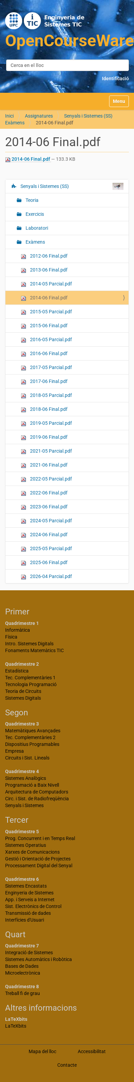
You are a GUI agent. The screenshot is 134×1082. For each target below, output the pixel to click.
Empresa (14, 751)
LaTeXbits (15, 1026)
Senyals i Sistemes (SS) (88, 116)
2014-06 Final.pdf (28, 159)
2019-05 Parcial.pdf (46, 423)
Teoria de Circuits (23, 691)
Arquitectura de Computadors (36, 792)
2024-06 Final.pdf (44, 535)
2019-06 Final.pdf (44, 437)
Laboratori (36, 228)
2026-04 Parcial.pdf (46, 576)
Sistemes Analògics (25, 778)
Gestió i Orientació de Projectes (38, 858)
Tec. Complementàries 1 (30, 677)
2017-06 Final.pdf (44, 381)
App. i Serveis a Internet (30, 899)
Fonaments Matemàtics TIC (34, 650)
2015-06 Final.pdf (44, 326)
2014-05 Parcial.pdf (46, 284)
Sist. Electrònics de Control (33, 906)
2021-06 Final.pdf (44, 465)
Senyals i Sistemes (24, 805)
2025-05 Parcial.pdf (46, 549)
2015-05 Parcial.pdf (46, 312)
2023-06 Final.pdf (44, 507)
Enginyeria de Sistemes (29, 892)
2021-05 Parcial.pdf (46, 451)
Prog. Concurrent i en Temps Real (40, 838)
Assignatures (39, 116)
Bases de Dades (22, 966)
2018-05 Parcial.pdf (46, 395)
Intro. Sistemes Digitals (29, 643)
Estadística (17, 671)
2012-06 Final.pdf (44, 256)
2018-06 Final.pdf (44, 409)
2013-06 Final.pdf (44, 270)
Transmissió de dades (28, 913)
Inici (9, 116)
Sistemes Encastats (26, 886)
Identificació (115, 78)
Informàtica (17, 630)
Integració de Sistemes (29, 952)
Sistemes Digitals (23, 698)
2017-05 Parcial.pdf (46, 367)
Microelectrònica (22, 973)
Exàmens (15, 122)
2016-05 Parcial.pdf (46, 340)
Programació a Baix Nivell (32, 785)
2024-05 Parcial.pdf (46, 521)
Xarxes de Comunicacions (32, 852)
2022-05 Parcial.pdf (46, 479)
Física (11, 637)
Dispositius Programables (32, 744)
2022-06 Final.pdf (44, 493)
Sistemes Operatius (25, 845)
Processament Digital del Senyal (38, 865)
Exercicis (34, 214)
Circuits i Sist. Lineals (27, 758)
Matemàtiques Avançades (32, 730)
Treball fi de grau (22, 993)
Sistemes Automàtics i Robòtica (38, 959)
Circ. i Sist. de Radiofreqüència (37, 798)
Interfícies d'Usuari (24, 920)
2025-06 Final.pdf (44, 562)
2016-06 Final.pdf (44, 353)
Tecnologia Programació (31, 684)
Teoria (32, 200)
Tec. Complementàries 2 (30, 737)
